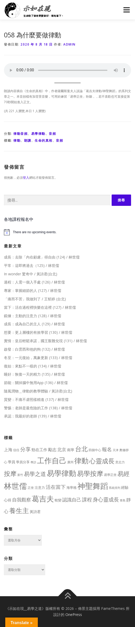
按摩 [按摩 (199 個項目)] (10, 473)
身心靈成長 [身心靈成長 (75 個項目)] (106, 499)
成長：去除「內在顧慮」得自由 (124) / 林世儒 (42, 257)
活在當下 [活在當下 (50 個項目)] (56, 487)
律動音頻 (20, 133)
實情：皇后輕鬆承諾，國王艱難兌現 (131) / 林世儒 (45, 340)
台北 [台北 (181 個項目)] (81, 448)
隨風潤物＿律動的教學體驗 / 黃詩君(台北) (38, 391)
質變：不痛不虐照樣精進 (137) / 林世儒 (36, 399)
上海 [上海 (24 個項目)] (8, 449)
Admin (69, 44)
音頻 (52, 133)
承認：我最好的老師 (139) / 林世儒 (32, 416)
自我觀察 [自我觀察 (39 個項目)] (21, 499)
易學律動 (38, 133)
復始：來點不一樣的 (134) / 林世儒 (32, 366)
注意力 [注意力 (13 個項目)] (40, 487)
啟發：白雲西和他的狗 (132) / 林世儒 (34, 349)
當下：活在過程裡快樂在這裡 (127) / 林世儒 (40, 307)
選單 (126, 10)
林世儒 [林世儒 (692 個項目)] (15, 486)
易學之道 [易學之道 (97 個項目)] (35, 473)
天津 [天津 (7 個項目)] (115, 450)
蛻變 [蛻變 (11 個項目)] (58, 500)
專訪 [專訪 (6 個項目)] (33, 462)
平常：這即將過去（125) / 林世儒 (31, 265)
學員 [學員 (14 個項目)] (11, 461)
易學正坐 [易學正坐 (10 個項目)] (110, 474)
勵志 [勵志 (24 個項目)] (52, 449)
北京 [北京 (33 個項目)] (61, 449)
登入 (26, 177)
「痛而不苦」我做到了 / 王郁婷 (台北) (35, 298)
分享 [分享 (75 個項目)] (25, 449)
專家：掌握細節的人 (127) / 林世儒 (32, 290)
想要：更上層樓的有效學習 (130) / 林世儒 (38, 332)
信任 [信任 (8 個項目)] (16, 450)
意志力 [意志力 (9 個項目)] (120, 462)
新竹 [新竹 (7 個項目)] (20, 475)
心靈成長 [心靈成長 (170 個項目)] (102, 461)
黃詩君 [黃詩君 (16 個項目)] (35, 511)
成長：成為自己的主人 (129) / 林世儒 (34, 323)
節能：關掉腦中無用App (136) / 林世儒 (36, 382)
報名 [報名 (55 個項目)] (107, 449)
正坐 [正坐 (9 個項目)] (31, 487)
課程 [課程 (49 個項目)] (87, 499)
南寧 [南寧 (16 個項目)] (70, 449)
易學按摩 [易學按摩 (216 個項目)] (90, 473)
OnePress (73, 614)
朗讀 (27, 140)
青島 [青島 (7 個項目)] (123, 500)
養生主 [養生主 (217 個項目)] (19, 510)
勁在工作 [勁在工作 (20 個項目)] (39, 449)
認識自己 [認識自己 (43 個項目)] (71, 499)
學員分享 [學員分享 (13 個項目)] (23, 462)
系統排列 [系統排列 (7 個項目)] (114, 488)
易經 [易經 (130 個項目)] (123, 474)
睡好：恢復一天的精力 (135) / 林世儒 (34, 374)
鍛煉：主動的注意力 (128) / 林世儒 (32, 315)
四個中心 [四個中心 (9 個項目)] (95, 450)
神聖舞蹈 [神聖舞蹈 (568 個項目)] (92, 486)
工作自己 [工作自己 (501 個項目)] (51, 460)
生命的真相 (44, 140)
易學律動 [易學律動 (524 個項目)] (61, 473)
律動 (16, 140)
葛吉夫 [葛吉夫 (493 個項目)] (43, 499)
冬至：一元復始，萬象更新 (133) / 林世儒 (38, 357)
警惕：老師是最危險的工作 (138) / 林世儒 (38, 407)
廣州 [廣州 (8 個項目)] (70, 462)
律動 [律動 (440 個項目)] (81, 460)
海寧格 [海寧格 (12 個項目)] (71, 487)
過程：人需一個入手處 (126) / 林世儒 (34, 282)
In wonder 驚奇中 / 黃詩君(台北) (30, 273)
